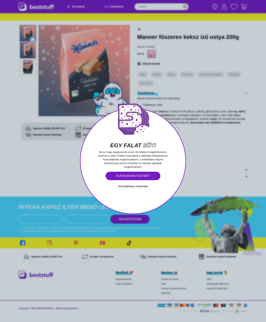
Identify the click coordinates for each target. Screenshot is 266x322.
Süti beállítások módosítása (133, 186)
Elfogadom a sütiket (133, 175)
